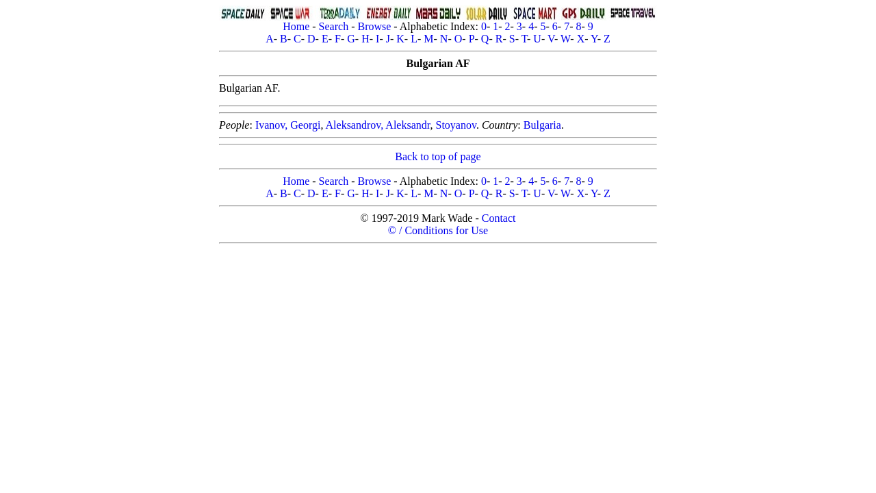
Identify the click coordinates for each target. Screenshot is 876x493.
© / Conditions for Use (438, 230)
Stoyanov (455, 125)
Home (296, 26)
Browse (374, 26)
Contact (499, 218)
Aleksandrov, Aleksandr (378, 125)
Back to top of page (437, 156)
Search (334, 26)
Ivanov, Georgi (288, 125)
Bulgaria (542, 125)
